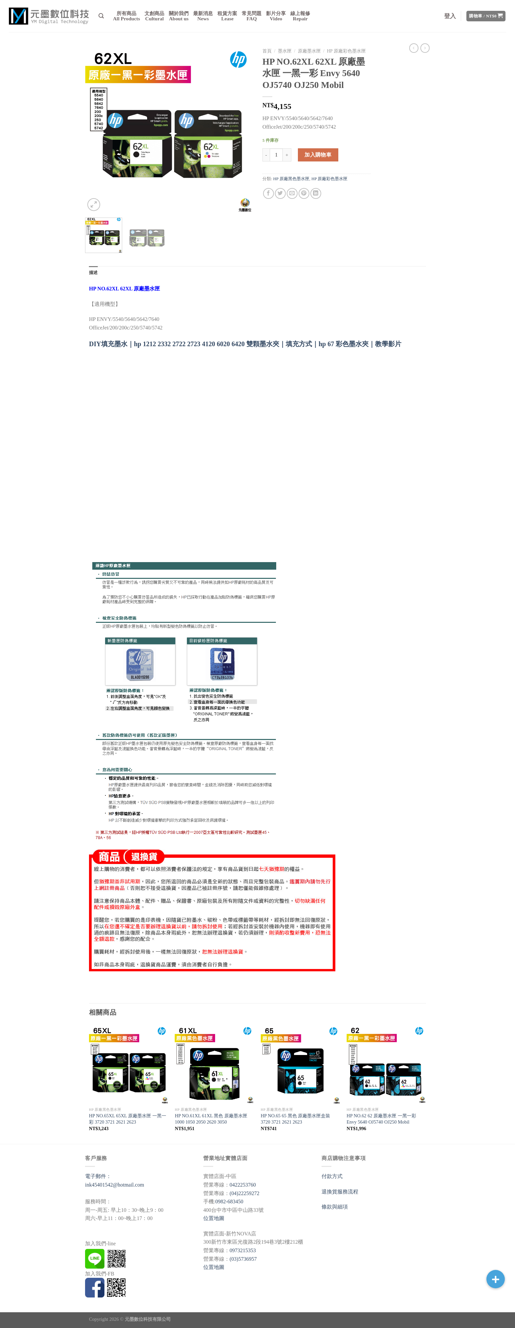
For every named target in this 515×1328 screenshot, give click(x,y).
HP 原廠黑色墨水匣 (291, 179)
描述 (93, 272)
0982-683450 (229, 1201)
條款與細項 (335, 1207)
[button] (495, 1279)
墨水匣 (285, 51)
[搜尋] (101, 16)
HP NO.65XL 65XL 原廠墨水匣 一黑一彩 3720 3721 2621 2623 (127, 1119)
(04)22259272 (244, 1193)
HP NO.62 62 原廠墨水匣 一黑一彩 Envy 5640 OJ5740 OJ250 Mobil (381, 1119)
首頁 (267, 51)
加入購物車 (317, 155)
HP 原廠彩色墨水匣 (346, 51)
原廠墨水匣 (309, 51)
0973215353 (243, 1250)
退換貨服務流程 (340, 1191)
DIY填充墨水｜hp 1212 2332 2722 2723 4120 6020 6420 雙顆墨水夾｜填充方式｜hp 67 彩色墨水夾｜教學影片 (245, 344)
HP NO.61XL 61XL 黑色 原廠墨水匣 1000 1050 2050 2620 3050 (211, 1119)
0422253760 (243, 1185)
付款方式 (332, 1176)
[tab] (93, 272)
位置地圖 (213, 1218)
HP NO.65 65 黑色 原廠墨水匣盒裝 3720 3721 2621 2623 (295, 1119)
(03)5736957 (243, 1259)
